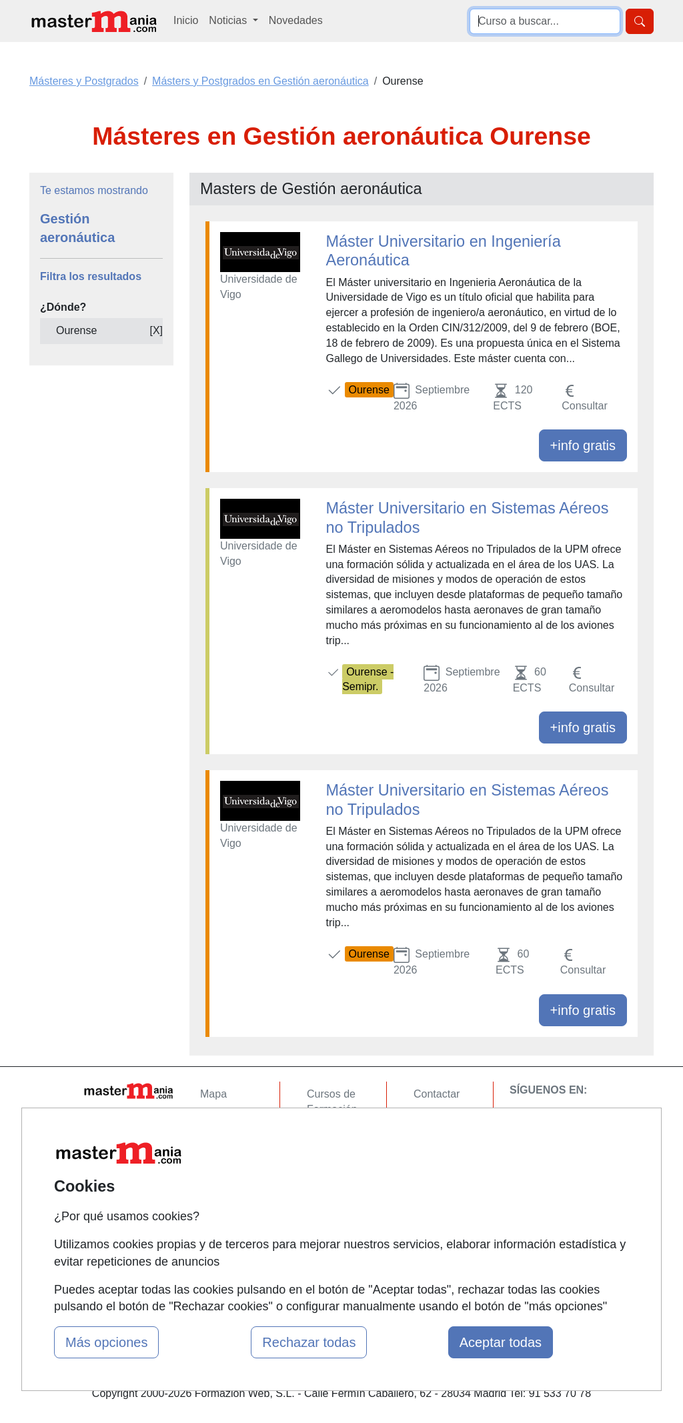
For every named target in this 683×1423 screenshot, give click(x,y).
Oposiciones (336, 1228)
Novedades (296, 20)
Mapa (213, 1094)
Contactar (437, 1094)
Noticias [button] (229, 20)
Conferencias (338, 1161)
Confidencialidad (453, 1120)
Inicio (185, 20)
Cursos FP (332, 1135)
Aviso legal (439, 1146)
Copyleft (433, 1172)
